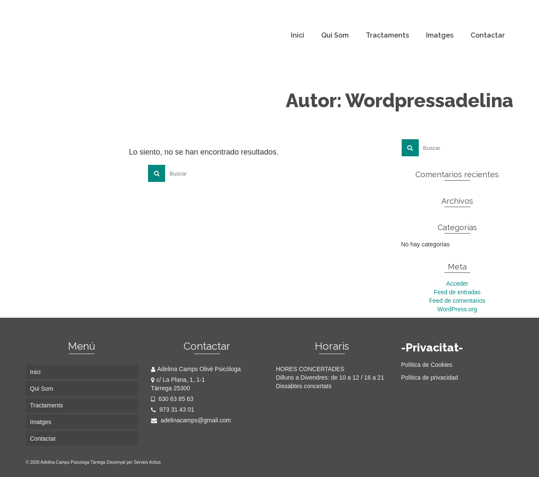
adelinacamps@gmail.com (191, 420)
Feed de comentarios (457, 300)
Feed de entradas (457, 292)
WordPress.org (457, 309)
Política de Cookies (427, 364)
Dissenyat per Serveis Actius (134, 462)
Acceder (457, 283)
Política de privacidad (429, 377)
